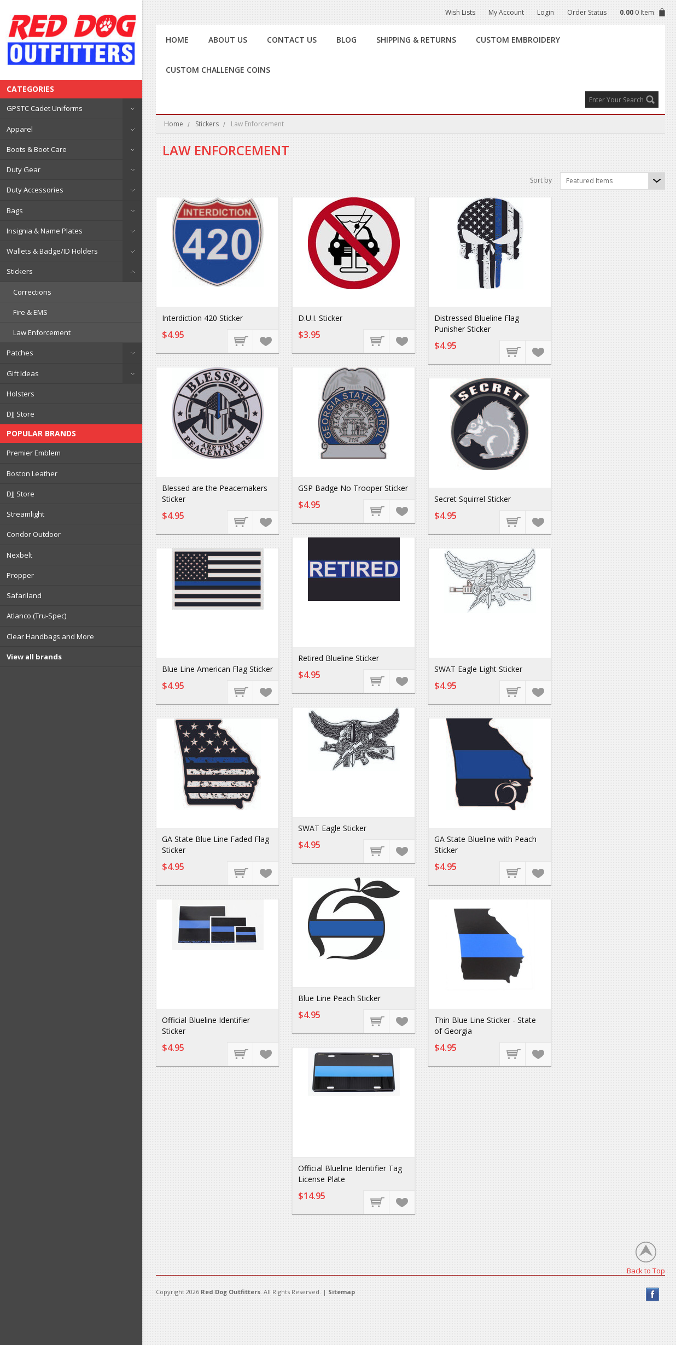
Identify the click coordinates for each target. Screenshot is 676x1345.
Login (545, 12)
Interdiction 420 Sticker (202, 318)
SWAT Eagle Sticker (332, 828)
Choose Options (241, 1054)
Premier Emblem (34, 453)
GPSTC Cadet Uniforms (45, 108)
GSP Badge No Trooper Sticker (353, 488)
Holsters (20, 394)
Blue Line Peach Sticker (339, 998)
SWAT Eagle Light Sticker (478, 669)
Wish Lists (460, 12)
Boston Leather (32, 473)
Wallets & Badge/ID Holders (52, 251)
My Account (506, 12)
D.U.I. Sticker (320, 318)
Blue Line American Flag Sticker (217, 669)
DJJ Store (20, 414)
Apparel (20, 129)
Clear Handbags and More (50, 636)
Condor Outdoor (34, 534)
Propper (20, 575)
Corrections (32, 292)
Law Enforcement (42, 332)
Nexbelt (19, 555)
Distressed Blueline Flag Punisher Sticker (476, 323)
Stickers (20, 271)
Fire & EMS (30, 312)
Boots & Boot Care (37, 149)
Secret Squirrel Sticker (472, 499)
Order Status (587, 12)
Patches (20, 353)
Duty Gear (23, 169)
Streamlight (25, 514)
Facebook (653, 1294)
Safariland (24, 595)
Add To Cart (241, 341)
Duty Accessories (35, 190)
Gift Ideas (23, 373)
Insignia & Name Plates (45, 231)
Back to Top (646, 1270)
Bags (15, 210)
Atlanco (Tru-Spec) (36, 616)
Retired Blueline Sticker (338, 658)
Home (173, 123)
